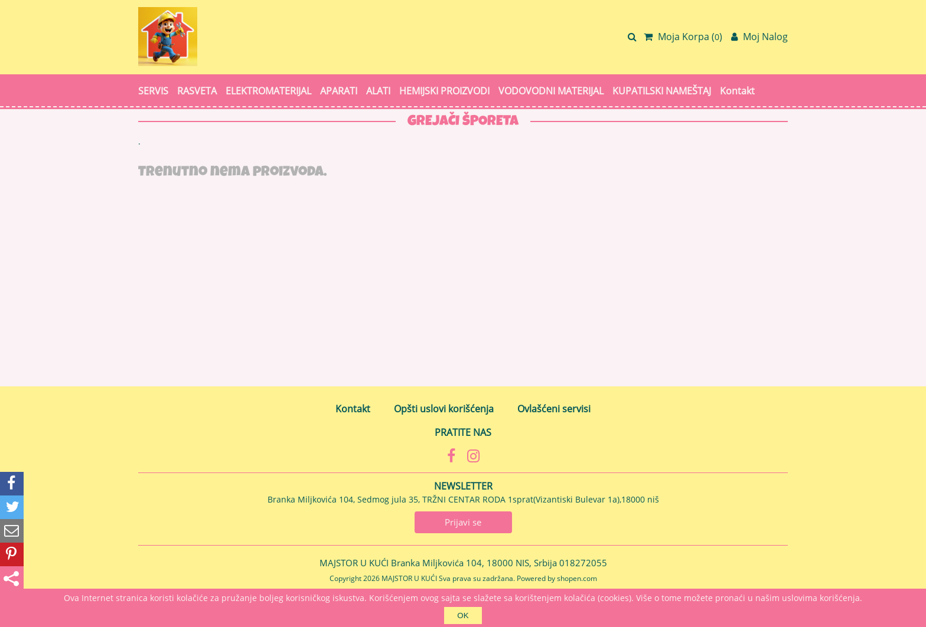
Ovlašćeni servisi (554, 408)
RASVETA (197, 90)
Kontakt (737, 90)
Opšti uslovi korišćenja (444, 408)
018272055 (583, 563)
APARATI (338, 90)
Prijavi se (463, 522)
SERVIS (153, 90)
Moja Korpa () (683, 36)
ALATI (378, 90)
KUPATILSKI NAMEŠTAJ (661, 90)
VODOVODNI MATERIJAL (551, 90)
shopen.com (577, 578)
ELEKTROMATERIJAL (268, 90)
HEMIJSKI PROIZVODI (444, 90)
